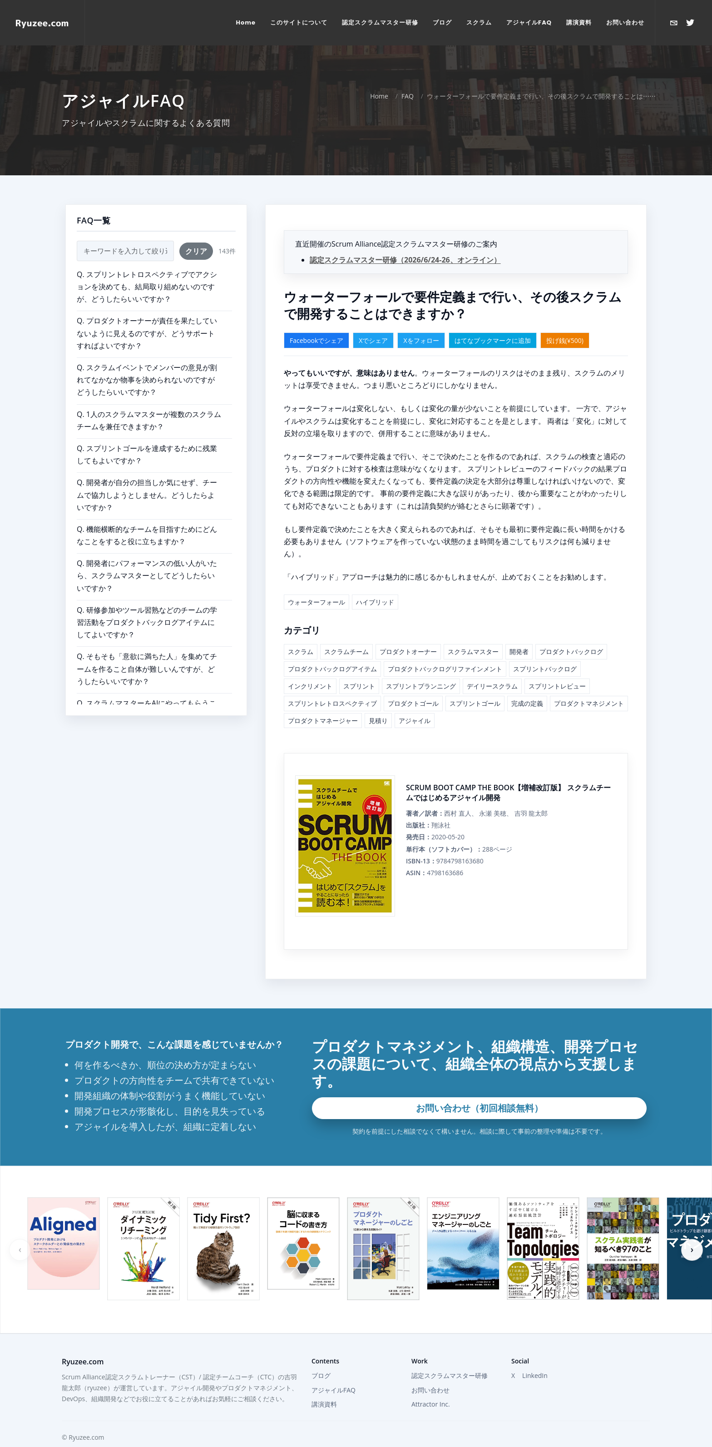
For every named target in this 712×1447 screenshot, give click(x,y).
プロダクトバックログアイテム (332, 668)
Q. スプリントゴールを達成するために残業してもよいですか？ (147, 454)
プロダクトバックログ (571, 651)
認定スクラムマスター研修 (449, 1375)
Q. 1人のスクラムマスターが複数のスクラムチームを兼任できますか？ (149, 420)
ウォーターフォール (316, 602)
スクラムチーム (346, 651)
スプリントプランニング (421, 686)
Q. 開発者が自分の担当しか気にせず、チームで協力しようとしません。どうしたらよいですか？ (147, 494)
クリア (196, 251)
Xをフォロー (421, 340)
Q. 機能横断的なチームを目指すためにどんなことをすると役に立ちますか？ (147, 535)
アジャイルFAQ (334, 1390)
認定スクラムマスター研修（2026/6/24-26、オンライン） (405, 260)
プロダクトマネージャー (323, 720)
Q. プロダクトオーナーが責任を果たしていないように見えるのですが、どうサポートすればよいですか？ (147, 333)
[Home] (42, 22)
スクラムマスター (473, 651)
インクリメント (310, 686)
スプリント (359, 686)
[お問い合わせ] (673, 22)
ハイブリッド (375, 602)
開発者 (519, 651)
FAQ (407, 96)
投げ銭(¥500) (564, 340)
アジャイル (414, 720)
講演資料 (324, 1404)
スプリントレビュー (557, 686)
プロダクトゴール (413, 703)
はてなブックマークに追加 (493, 340)
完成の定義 (527, 703)
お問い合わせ (430, 1390)
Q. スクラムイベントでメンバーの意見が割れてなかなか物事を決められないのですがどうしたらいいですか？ (147, 379)
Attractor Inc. (430, 1404)
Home (379, 96)
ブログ (321, 1375)
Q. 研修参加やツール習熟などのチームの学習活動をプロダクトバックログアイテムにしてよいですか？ (147, 622)
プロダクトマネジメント (589, 703)
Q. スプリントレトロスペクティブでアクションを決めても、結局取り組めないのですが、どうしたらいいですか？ (147, 286)
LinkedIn (535, 1375)
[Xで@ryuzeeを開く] (690, 22)
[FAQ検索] (125, 251)
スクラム (300, 651)
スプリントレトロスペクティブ (332, 703)
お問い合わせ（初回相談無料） (479, 1108)
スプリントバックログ (545, 668)
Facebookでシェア (316, 340)
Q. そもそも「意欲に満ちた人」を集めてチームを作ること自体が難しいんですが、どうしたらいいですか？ (147, 668)
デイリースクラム (492, 686)
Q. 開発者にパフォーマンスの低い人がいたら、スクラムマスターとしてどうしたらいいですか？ (147, 575)
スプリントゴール (475, 703)
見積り (378, 720)
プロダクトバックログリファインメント (445, 668)
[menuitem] (246, 22)
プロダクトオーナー (408, 651)
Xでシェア (373, 340)
